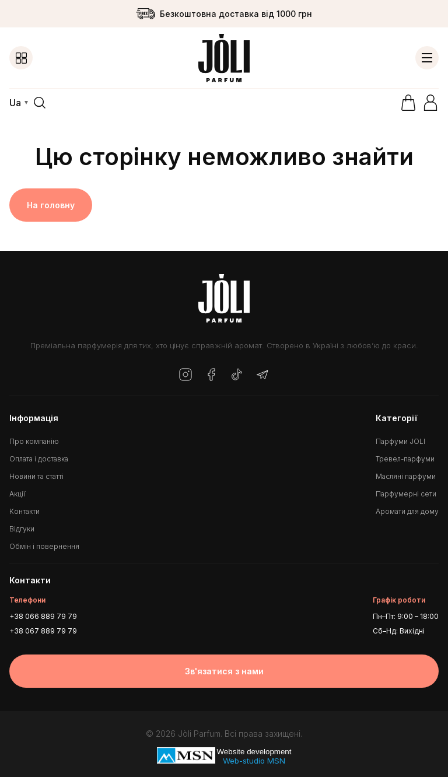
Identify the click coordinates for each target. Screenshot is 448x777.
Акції (17, 493)
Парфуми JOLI (400, 441)
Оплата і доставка (38, 458)
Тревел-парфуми (405, 458)
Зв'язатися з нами (224, 671)
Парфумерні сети (406, 493)
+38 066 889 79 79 (43, 616)
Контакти (24, 511)
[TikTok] (237, 375)
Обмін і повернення (44, 546)
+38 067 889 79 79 (43, 630)
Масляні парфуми (406, 476)
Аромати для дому (407, 511)
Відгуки (21, 528)
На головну (51, 205)
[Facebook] (211, 375)
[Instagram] (185, 375)
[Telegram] (263, 375)
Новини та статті (36, 476)
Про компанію (34, 441)
